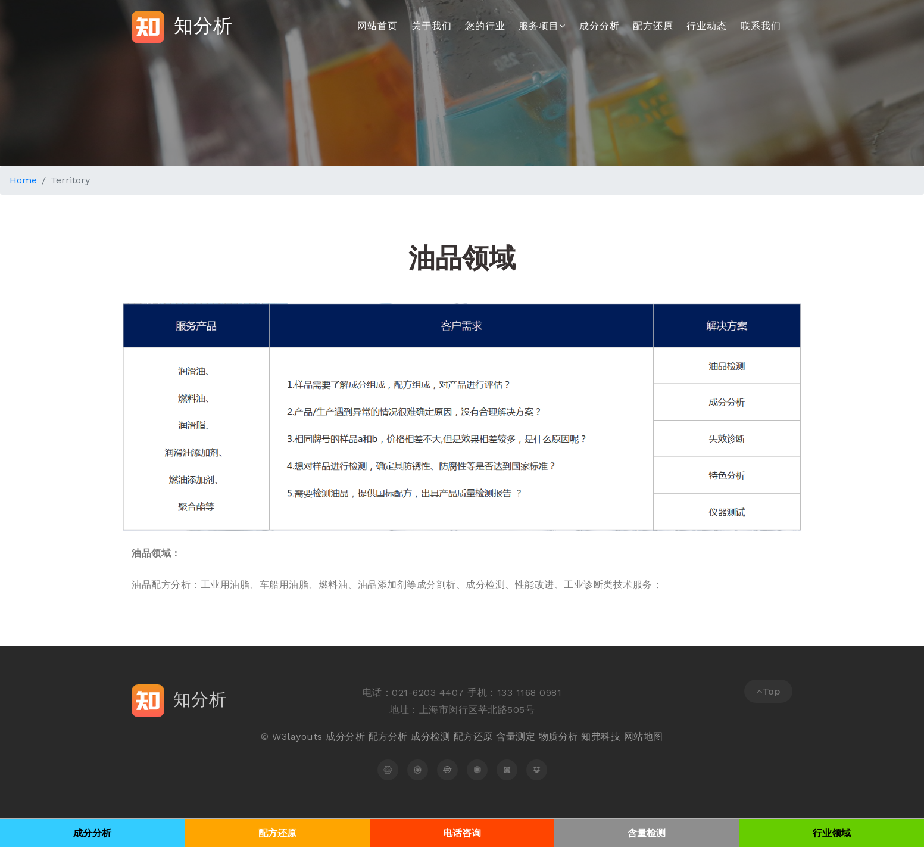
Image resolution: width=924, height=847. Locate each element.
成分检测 (430, 736)
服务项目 (542, 26)
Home (23, 180)
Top (768, 691)
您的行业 (485, 26)
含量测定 (515, 736)
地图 (653, 736)
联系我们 (761, 26)
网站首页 (377, 26)
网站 (634, 736)
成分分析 (599, 26)
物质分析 (558, 736)
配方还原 (653, 26)
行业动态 (706, 26)
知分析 (182, 27)
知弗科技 (600, 736)
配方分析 (388, 736)
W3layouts (297, 736)
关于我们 (431, 26)
